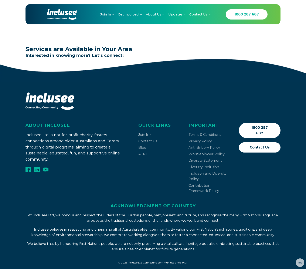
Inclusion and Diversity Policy (207, 176)
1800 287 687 (246, 14)
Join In (105, 14)
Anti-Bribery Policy (204, 148)
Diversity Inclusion (203, 167)
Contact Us (198, 14)
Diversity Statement (205, 160)
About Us (153, 14)
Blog (142, 148)
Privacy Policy (200, 141)
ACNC (143, 154)
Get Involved (128, 14)
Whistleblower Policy (206, 154)
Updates (175, 14)
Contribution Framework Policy (203, 188)
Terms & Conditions (204, 135)
